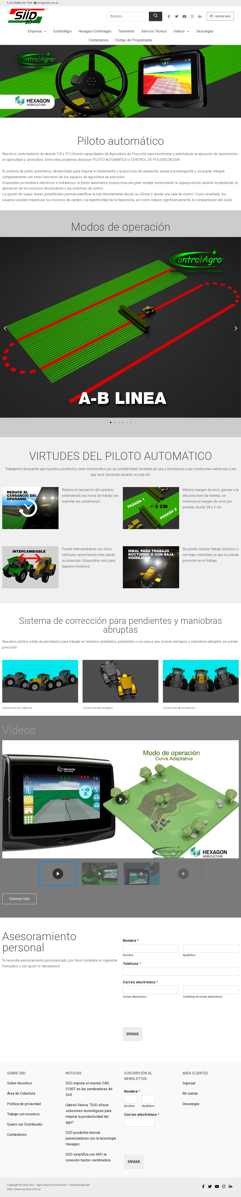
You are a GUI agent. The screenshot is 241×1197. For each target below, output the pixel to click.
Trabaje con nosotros (23, 1114)
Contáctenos (98, 40)
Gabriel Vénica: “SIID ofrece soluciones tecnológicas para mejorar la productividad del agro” (88, 1113)
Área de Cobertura (21, 1093)
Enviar (132, 1034)
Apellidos (189, 955)
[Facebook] (169, 16)
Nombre (131, 940)
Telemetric (126, 31)
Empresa (37, 31)
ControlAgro (62, 31)
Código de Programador (133, 40)
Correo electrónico (140, 982)
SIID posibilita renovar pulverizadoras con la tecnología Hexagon (91, 1138)
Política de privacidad (24, 1104)
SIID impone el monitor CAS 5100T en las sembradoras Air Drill (89, 1089)
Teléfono (132, 964)
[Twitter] (177, 16)
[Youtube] (184, 16)
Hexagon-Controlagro (94, 31)
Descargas (204, 31)
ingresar (220, 16)
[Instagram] (192, 16)
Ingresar (188, 1083)
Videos (182, 31)
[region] (120, 814)
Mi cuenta (190, 1093)
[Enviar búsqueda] (155, 16)
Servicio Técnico (154, 31)
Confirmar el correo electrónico (203, 996)
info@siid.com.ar (47, 2)
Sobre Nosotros (19, 1083)
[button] (5, 328)
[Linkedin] (200, 16)
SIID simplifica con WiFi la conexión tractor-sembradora (88, 1157)
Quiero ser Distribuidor (25, 1124)
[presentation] (156, 1020)
